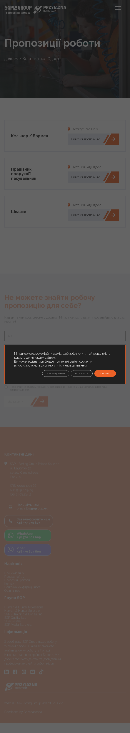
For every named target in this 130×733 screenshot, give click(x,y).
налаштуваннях (76, 365)
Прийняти (105, 373)
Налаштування (56, 373)
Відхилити (81, 373)
